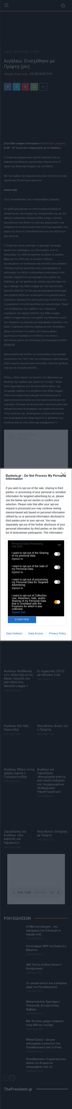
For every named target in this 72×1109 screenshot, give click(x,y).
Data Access (35, 633)
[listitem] (36, 545)
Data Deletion (14, 633)
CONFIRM (22, 619)
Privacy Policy (57, 633)
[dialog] (36, 554)
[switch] (57, 554)
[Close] (64, 476)
